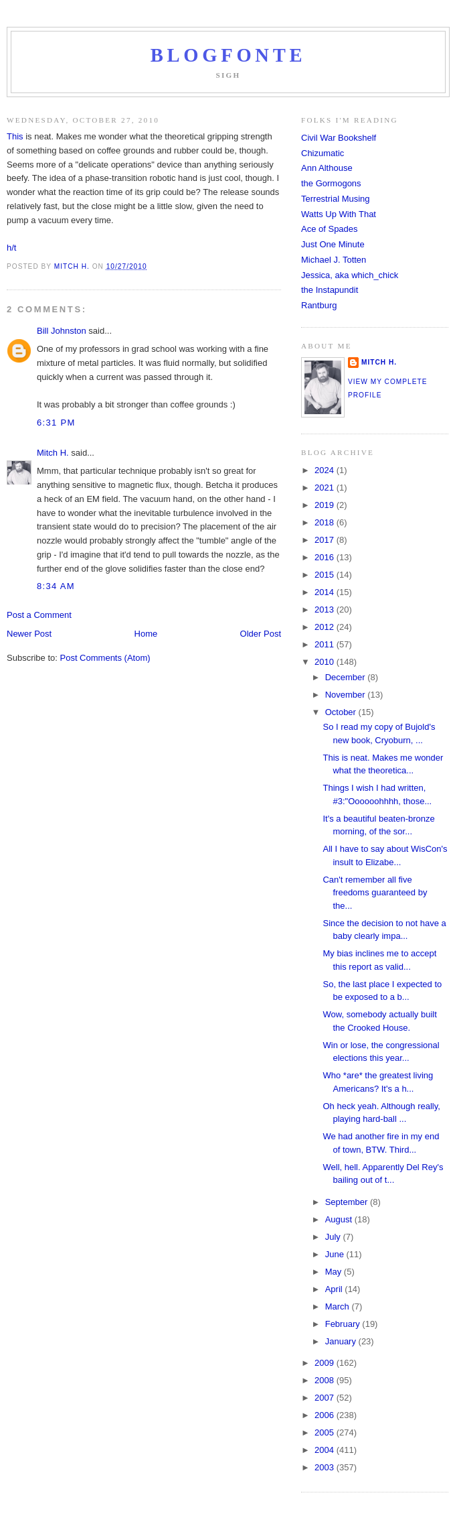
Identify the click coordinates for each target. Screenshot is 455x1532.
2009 (325, 1363)
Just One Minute (333, 244)
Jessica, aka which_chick (349, 275)
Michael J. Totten (333, 260)
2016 (325, 557)
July (334, 1237)
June (336, 1254)
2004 (325, 1450)
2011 (325, 644)
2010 (325, 662)
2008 (325, 1380)
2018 (325, 522)
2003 (325, 1467)
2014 (325, 592)
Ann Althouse (327, 168)
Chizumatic (322, 153)
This (15, 136)
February (344, 1324)
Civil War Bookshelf (338, 138)
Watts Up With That (338, 214)
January (342, 1341)
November (346, 695)
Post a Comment (39, 615)
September (347, 1202)
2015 (325, 575)
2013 (325, 609)
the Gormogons (331, 183)
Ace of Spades (329, 229)
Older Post (260, 634)
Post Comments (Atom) (105, 658)
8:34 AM (56, 586)
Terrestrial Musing (335, 199)
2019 (325, 505)
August (340, 1219)
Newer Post (29, 634)
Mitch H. (53, 453)
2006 (325, 1415)
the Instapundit (329, 290)
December (346, 677)
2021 (325, 488)
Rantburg (319, 305)
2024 (325, 470)
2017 (325, 540)
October (342, 712)
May (334, 1272)
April (335, 1289)
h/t (11, 248)
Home (146, 634)
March (338, 1306)
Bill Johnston (61, 331)
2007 (325, 1398)
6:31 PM (56, 423)
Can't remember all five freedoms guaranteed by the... (375, 893)
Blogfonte (228, 55)
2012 (325, 627)
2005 (325, 1432)
